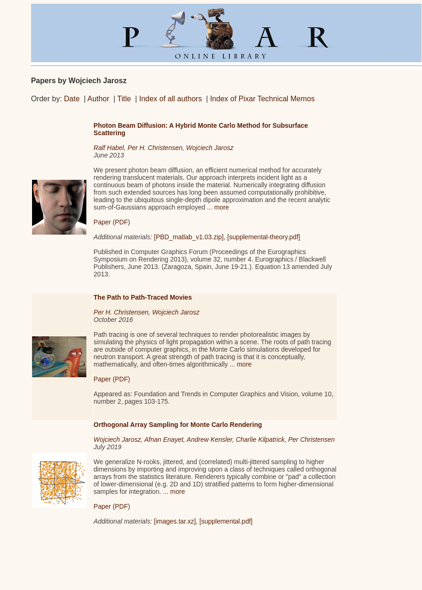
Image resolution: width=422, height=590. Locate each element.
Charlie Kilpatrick (260, 439)
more (221, 207)
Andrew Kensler (209, 439)
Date (72, 99)
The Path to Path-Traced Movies (143, 297)
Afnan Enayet (163, 439)
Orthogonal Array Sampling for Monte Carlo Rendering (178, 424)
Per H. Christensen (155, 147)
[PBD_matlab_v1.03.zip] (189, 237)
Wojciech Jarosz (210, 147)
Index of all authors (170, 99)
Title (124, 99)
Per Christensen (311, 439)
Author (98, 99)
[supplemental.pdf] (226, 521)
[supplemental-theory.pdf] (263, 237)
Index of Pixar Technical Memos (262, 99)
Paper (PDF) (112, 222)
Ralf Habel (109, 147)
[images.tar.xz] (175, 521)
